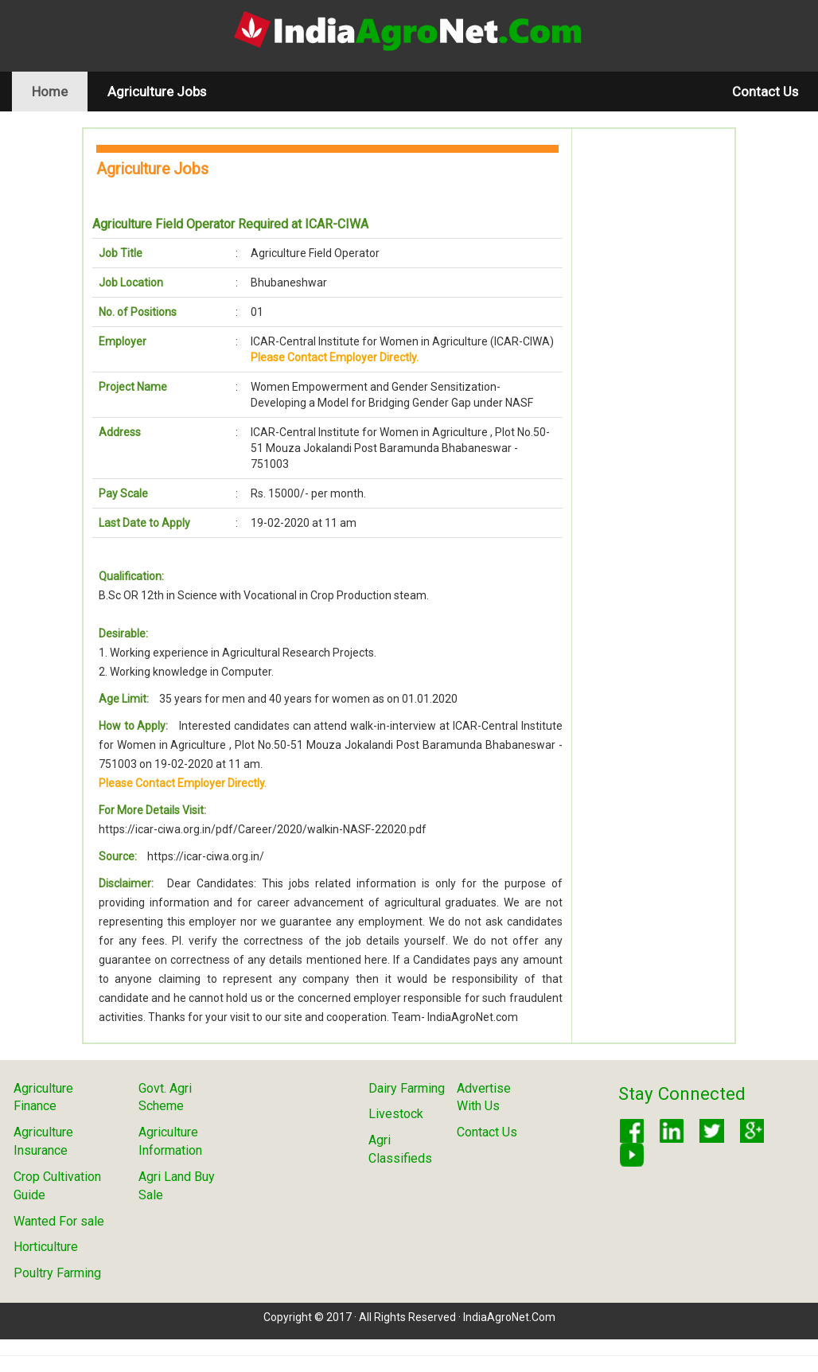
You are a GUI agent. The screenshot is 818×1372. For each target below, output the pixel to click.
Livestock (395, 1113)
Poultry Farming (57, 1272)
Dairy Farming (406, 1088)
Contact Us (765, 91)
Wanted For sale (59, 1221)
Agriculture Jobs (156, 91)
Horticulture (46, 1246)
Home (60, 91)
